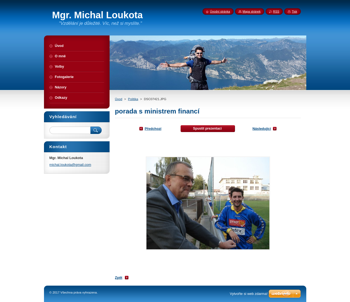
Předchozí (153, 129)
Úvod (118, 99)
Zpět (118, 278)
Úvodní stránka (220, 11)
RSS (276, 11)
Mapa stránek (252, 11)
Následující (261, 129)
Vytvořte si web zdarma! (248, 294)
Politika (133, 99)
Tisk (294, 11)
